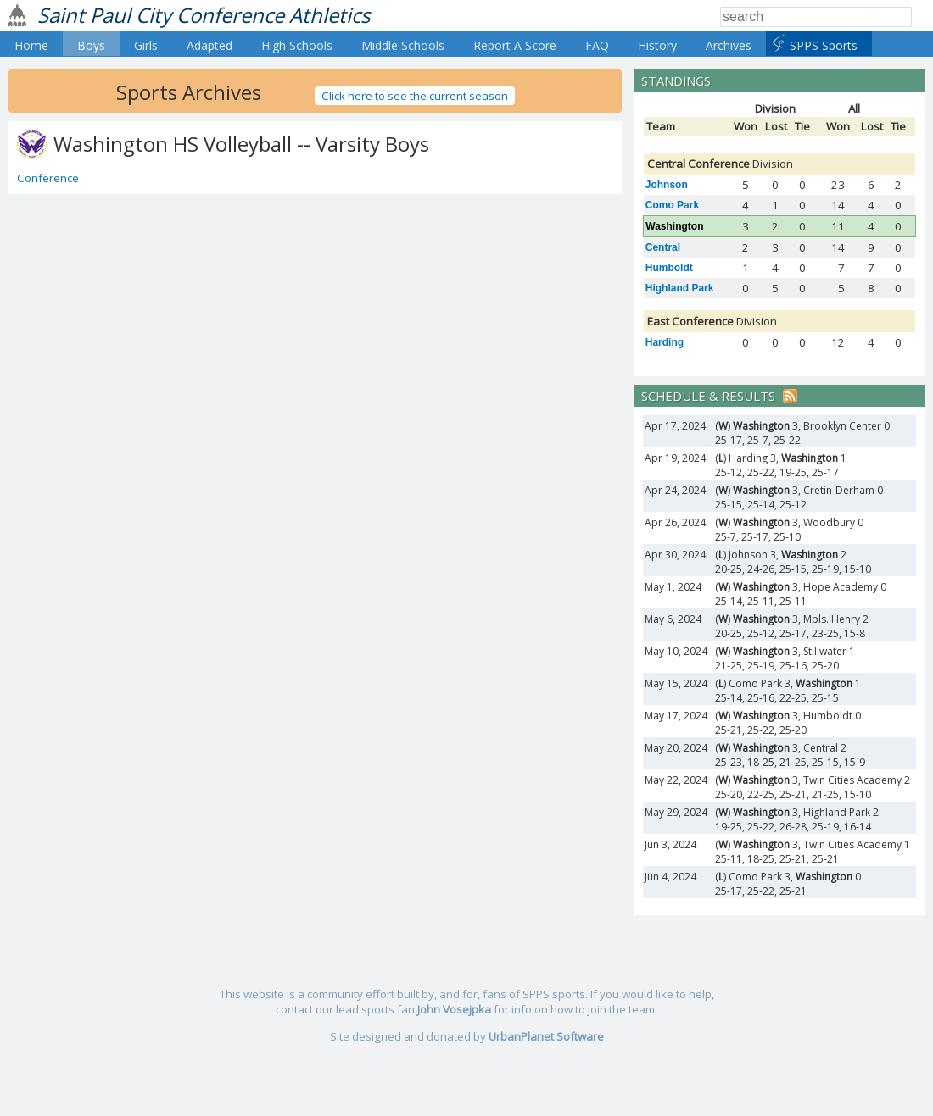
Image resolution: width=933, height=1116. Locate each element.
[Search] (816, 17)
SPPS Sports (824, 45)
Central (662, 247)
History (657, 45)
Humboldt (669, 268)
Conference (48, 178)
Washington (674, 226)
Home (31, 45)
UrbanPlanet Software (546, 1036)
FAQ (597, 45)
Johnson (666, 185)
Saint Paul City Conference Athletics (203, 15)
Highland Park (679, 288)
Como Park (672, 205)
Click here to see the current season (414, 95)
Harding (664, 342)
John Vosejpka (454, 1009)
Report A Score (514, 45)
